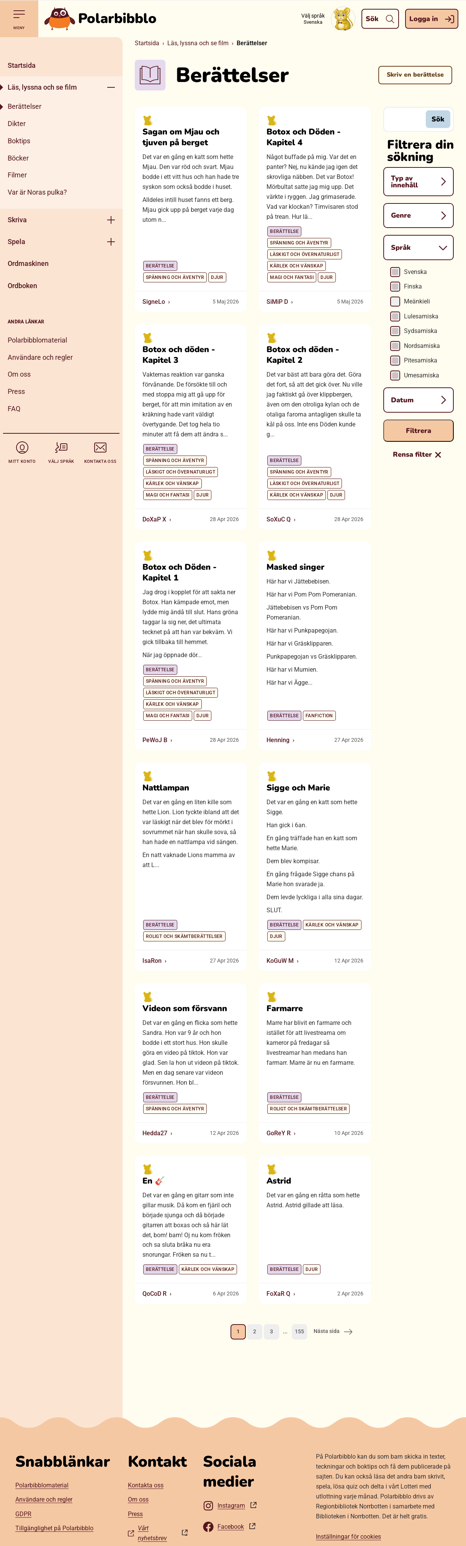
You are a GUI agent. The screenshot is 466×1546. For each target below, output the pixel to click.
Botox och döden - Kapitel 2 (303, 355)
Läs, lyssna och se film (42, 87)
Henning (278, 739)
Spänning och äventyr (175, 277)
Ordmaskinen (28, 263)
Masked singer (295, 567)
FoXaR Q (278, 1293)
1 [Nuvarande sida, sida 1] (238, 1331)
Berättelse (160, 265)
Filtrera (418, 430)
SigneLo (153, 301)
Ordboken (22, 286)
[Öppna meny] (111, 87)
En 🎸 (153, 1181)
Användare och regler (40, 357)
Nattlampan (165, 787)
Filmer (17, 175)
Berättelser (24, 106)
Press (16, 391)
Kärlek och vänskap (296, 265)
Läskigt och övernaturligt (304, 254)
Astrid (279, 1181)
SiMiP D (277, 301)
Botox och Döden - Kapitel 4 (304, 137)
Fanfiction (319, 715)
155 (299, 1331)
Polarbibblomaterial (37, 340)
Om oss (19, 374)
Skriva (17, 220)
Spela (16, 242)
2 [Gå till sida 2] (254, 1331)
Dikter (17, 124)
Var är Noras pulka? (37, 192)
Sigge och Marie (298, 787)
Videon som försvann (184, 1008)
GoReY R (279, 1132)
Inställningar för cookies (348, 1536)
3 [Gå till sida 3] (271, 1331)
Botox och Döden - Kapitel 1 (179, 572)
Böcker (18, 158)
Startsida (22, 65)
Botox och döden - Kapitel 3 (178, 355)
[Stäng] (61, 45)
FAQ (14, 409)
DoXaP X (154, 519)
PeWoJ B (154, 739)
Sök (438, 118)
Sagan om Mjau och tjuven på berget (180, 137)
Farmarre (285, 1008)
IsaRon (152, 960)
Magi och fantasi (292, 277)
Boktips (19, 141)
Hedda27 (154, 1132)
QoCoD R (154, 1293)
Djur (217, 277)
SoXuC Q (279, 519)
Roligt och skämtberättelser (184, 936)
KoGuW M (280, 960)
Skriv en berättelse (415, 74)
